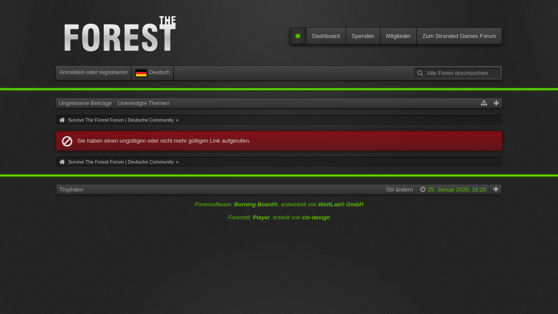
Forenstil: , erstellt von (279, 217)
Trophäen (71, 189)
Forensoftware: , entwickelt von (279, 204)
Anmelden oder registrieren (93, 72)
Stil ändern (399, 189)
